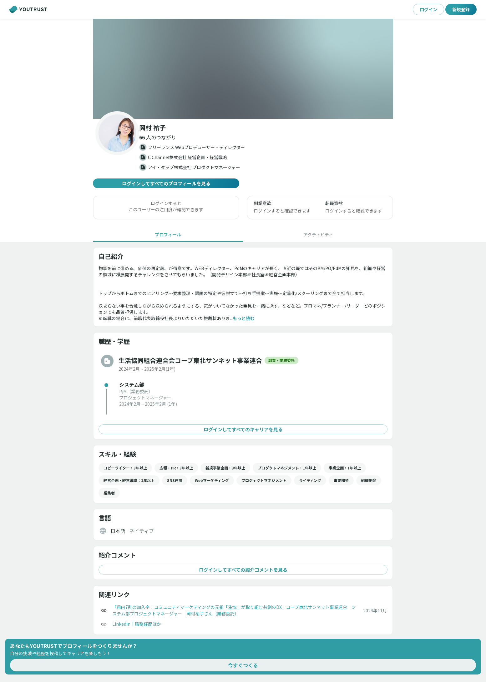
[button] (243, 69)
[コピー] (104, 610)
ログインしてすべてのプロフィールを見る (166, 183)
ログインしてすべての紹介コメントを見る (243, 569)
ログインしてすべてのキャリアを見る (243, 429)
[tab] (168, 234)
